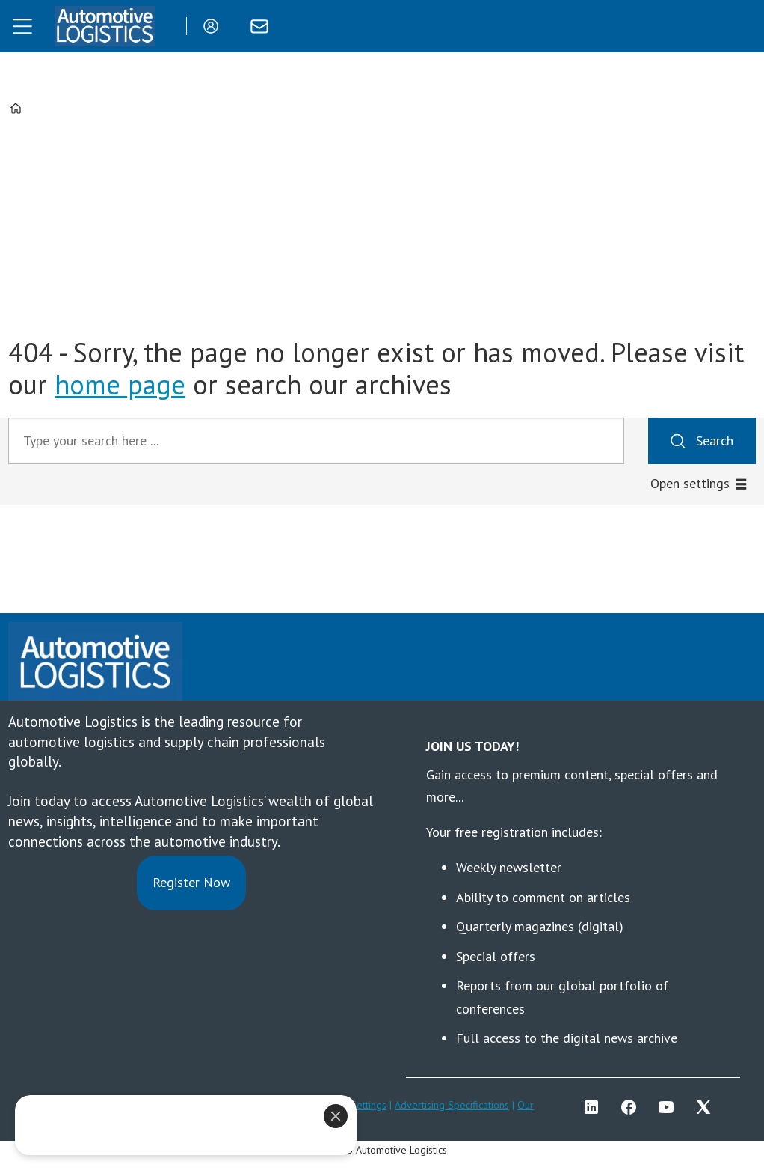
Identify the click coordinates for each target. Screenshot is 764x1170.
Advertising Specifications (452, 1105)
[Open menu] (22, 26)
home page (120, 384)
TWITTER (707, 1107)
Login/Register (214, 26)
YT (670, 1107)
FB (632, 1107)
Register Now (191, 882)
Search (714, 440)
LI (595, 1107)
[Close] (336, 1116)
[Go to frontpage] (104, 26)
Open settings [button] (690, 483)
